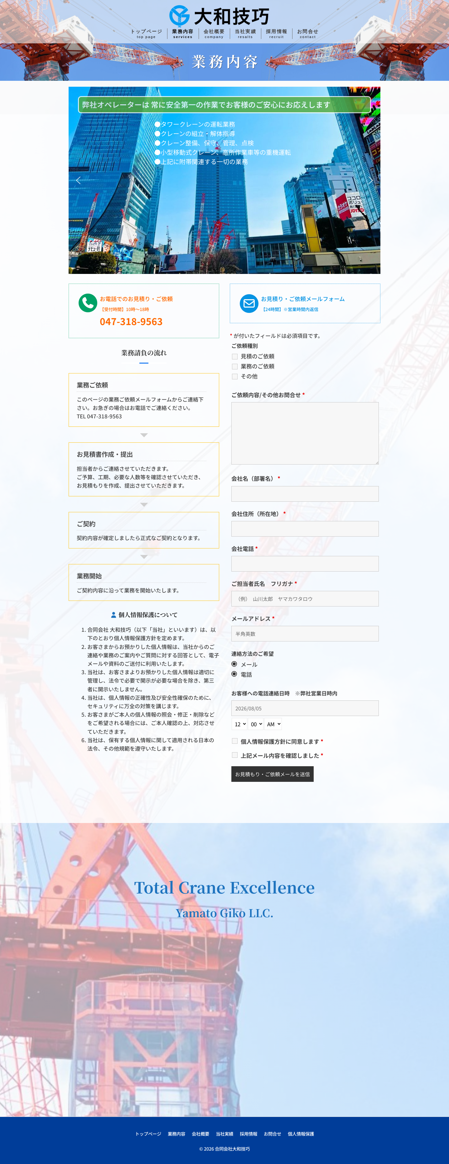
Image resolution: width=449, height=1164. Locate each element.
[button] (78, 180)
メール (249, 664)
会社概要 (200, 1133)
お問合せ (272, 1133)
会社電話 (244, 548)
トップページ (148, 1133)
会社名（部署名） (255, 478)
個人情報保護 (301, 1133)
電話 (246, 674)
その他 (249, 376)
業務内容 (176, 1133)
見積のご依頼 (257, 356)
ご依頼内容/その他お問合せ (268, 395)
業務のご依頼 (257, 366)
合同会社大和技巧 (232, 1148)
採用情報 (248, 1133)
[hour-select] (239, 724)
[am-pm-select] (273, 724)
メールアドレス (253, 618)
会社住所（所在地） (258, 513)
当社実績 (224, 1133)
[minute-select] (255, 724)
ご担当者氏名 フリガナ (264, 583)
